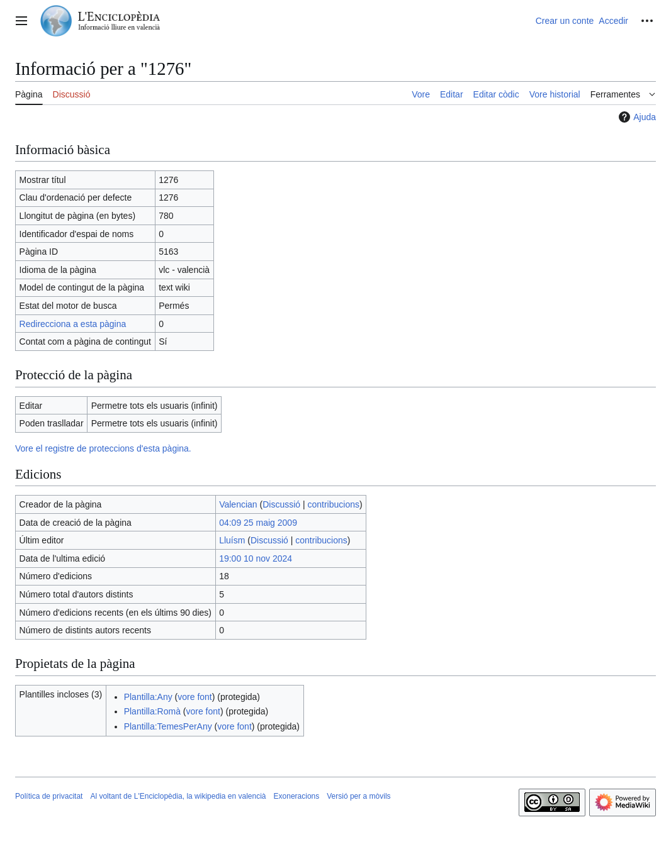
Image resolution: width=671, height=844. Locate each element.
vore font (194, 697)
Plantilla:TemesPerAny (168, 726)
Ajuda (636, 117)
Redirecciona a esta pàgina (73, 324)
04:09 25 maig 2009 (258, 523)
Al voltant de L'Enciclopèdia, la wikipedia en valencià (178, 796)
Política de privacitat (48, 796)
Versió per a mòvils (358, 796)
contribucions (334, 504)
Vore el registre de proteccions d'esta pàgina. (103, 448)
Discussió (281, 504)
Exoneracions (297, 796)
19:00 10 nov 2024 (255, 558)
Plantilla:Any (148, 697)
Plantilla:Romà (152, 711)
